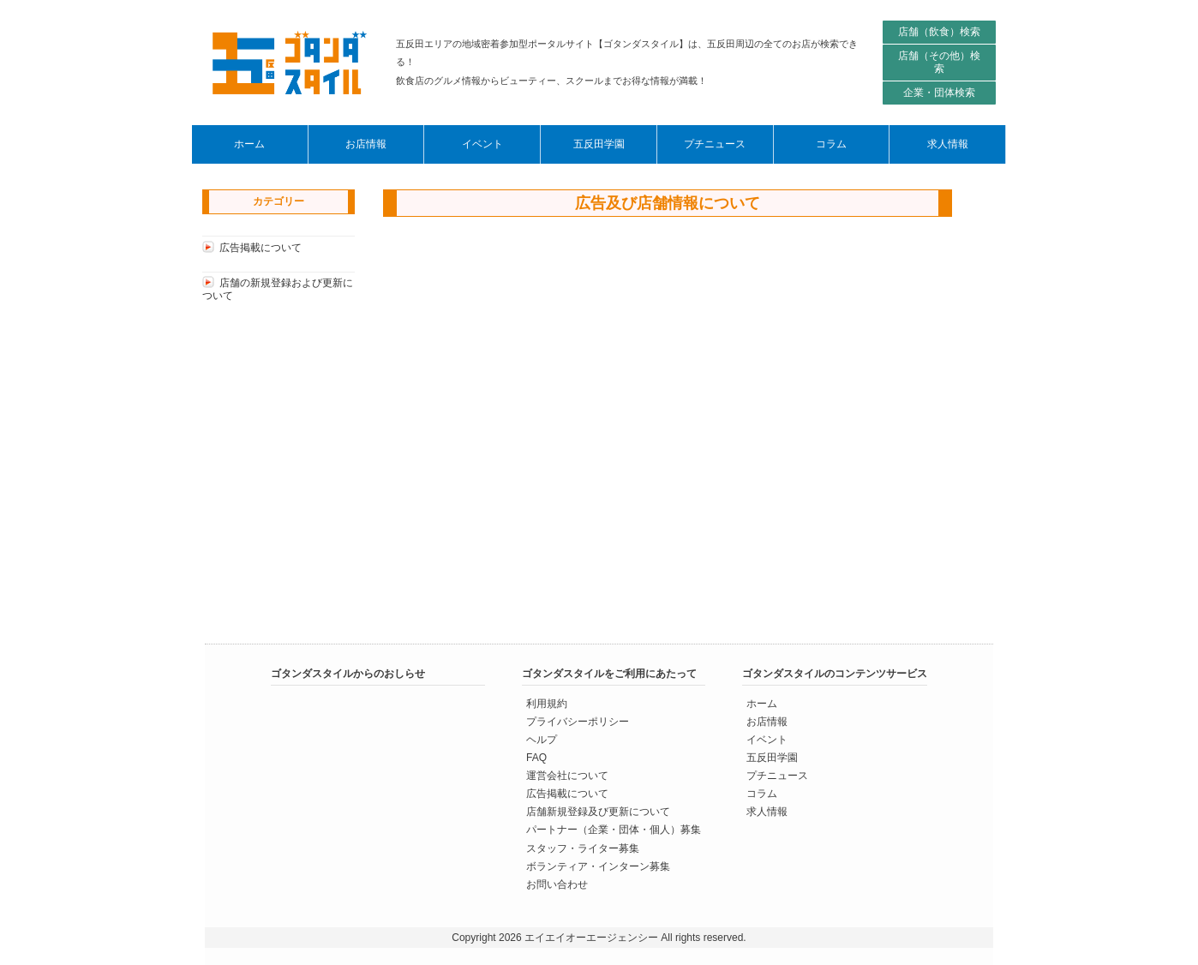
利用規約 (546, 704)
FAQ (536, 758)
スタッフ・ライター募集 (582, 848)
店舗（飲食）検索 (939, 32)
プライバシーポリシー (577, 722)
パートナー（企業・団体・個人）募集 (613, 830)
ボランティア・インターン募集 (598, 866)
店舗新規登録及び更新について (598, 812)
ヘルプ (541, 740)
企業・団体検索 (939, 93)
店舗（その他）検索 (939, 62)
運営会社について (567, 776)
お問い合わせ (557, 884)
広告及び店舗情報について (667, 203)
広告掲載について (260, 248)
